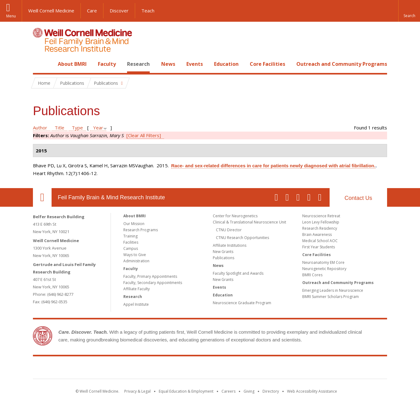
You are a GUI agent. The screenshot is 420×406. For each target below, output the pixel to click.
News (168, 64)
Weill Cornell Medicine (51, 10)
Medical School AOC (320, 240)
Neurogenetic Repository (324, 268)
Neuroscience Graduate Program (242, 302)
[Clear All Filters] (143, 135)
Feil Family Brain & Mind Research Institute (111, 197)
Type (77, 127)
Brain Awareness (317, 234)
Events (194, 64)
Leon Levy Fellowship (320, 222)
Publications (223, 257)
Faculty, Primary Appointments (150, 276)
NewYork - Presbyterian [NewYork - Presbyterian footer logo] (262, 368)
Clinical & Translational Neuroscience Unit (249, 222)
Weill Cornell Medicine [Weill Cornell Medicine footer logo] (164, 368)
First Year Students (318, 247)
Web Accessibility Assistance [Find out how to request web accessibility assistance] (312, 391)
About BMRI (72, 64)
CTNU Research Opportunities (242, 237)
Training (130, 236)
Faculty (107, 64)
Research (138, 64)
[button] (409, 11)
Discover (119, 10)
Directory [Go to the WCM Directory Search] (270, 391)
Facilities (130, 242)
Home (39, 64)
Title (59, 127)
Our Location (42, 197)
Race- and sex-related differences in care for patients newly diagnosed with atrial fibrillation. (273, 165)
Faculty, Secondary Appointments (152, 282)
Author (40, 127)
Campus (130, 248)
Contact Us (358, 198)
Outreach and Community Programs (341, 64)
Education (226, 64)
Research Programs (140, 229)
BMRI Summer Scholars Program (330, 296)
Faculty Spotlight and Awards (238, 273)
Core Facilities (267, 64)
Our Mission (133, 223)
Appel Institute (136, 304)
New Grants (223, 251)
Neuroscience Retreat (321, 216)
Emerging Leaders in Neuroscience (332, 290)
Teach (147, 10)
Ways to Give (134, 254)
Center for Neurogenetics (235, 216)
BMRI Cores (312, 274)
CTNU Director (229, 229)
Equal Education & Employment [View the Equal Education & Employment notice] (186, 391)
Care (92, 10)
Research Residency (319, 228)
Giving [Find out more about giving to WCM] (249, 391)
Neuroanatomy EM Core (323, 262)
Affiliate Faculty (136, 288)
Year (98, 127)
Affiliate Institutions (229, 245)
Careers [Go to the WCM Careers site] (228, 391)
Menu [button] (11, 16)
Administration (136, 261)
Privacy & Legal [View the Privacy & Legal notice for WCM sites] (137, 391)
